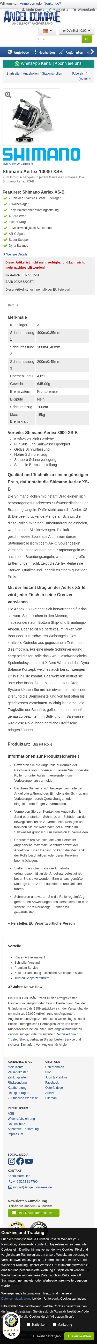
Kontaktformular (19, 1176)
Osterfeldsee (54, 1088)
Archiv (49, 1093)
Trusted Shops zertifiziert (31, 978)
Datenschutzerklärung (16, 1298)
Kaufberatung (17, 1088)
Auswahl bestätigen (47, 1336)
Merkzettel (59, 10)
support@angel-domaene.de (30, 1187)
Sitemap (51, 1098)
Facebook (52, 1082)
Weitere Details (15, 254)
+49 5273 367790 (23, 1181)
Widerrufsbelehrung (21, 1119)
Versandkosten (18, 1072)
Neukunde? (52, 3)
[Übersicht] (79, 73)
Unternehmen (54, 1067)
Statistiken (39, 1324)
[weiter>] (85, 79)
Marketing (64, 1324)
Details (13, 305)
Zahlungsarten (18, 1077)
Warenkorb (84, 10)
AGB (11, 1113)
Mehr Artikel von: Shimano (18, 163)
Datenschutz (16, 1124)
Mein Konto (32, 10)
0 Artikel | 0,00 (76, 31)
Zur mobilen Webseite (23, 1098)
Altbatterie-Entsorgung (23, 1129)
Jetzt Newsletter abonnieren (33, 1212)
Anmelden (27, 3)
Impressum (15, 1134)
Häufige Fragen (18, 1093)
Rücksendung (17, 1082)
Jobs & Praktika (56, 1077)
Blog (48, 1072)
